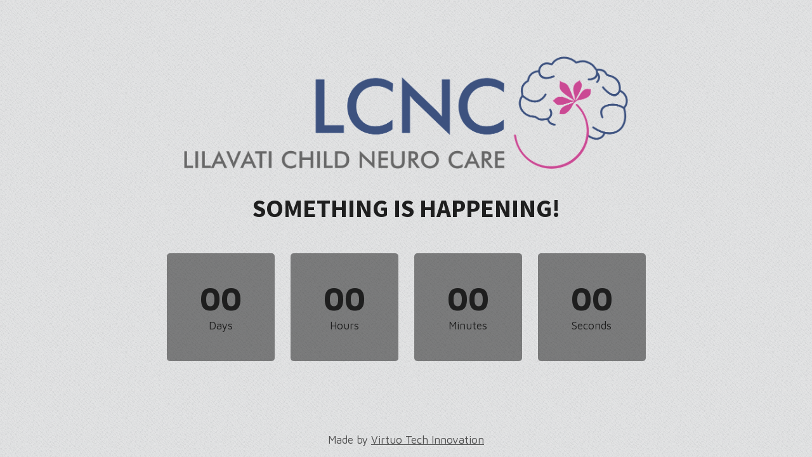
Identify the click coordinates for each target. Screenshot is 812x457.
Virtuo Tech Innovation (427, 440)
